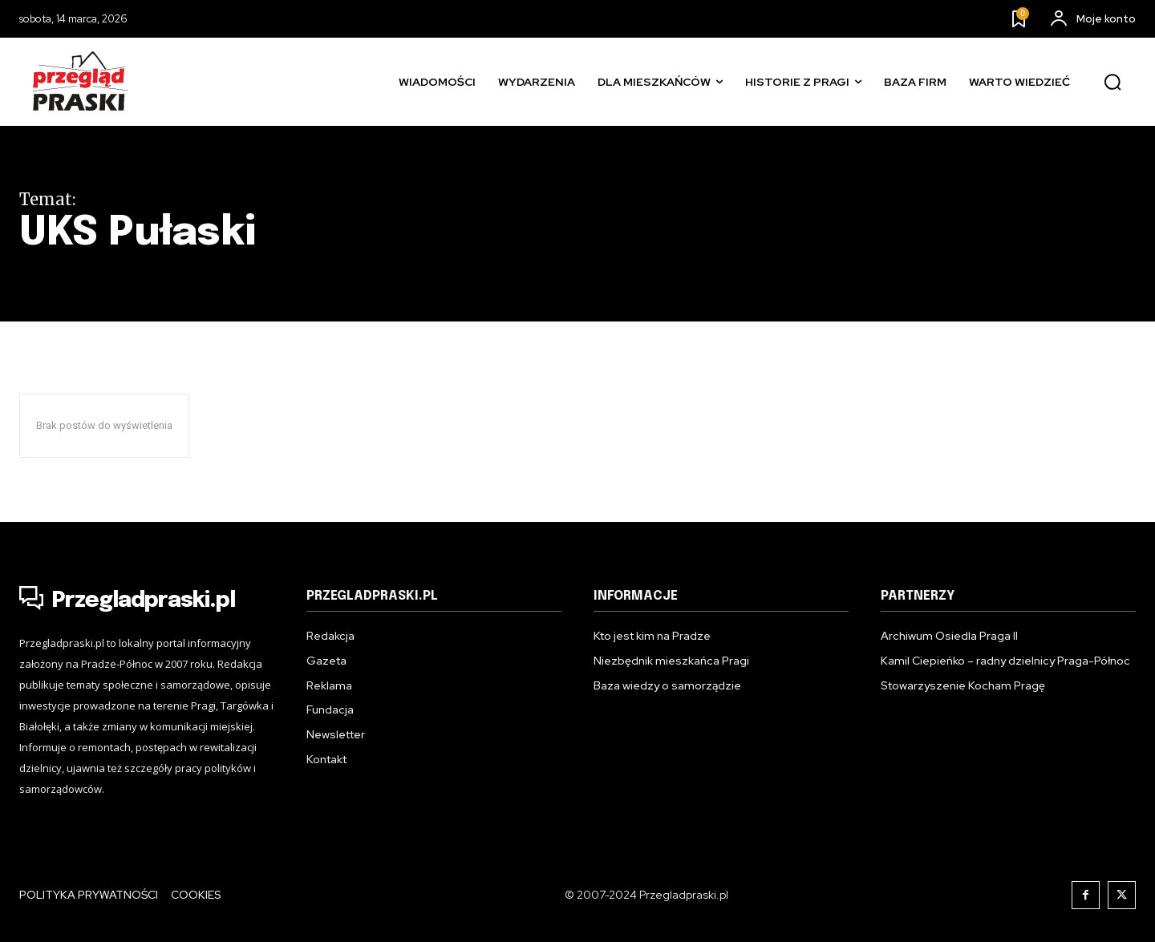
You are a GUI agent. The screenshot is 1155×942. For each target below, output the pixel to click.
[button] (1112, 82)
